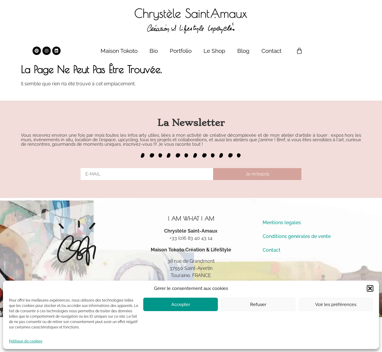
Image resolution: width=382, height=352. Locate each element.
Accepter (180, 304)
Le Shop (214, 50)
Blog (243, 50)
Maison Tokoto (119, 50)
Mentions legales (282, 222)
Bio (154, 50)
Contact (271, 50)
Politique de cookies (25, 341)
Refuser (258, 304)
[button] (370, 288)
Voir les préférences (335, 304)
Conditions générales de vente (297, 236)
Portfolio (181, 50)
